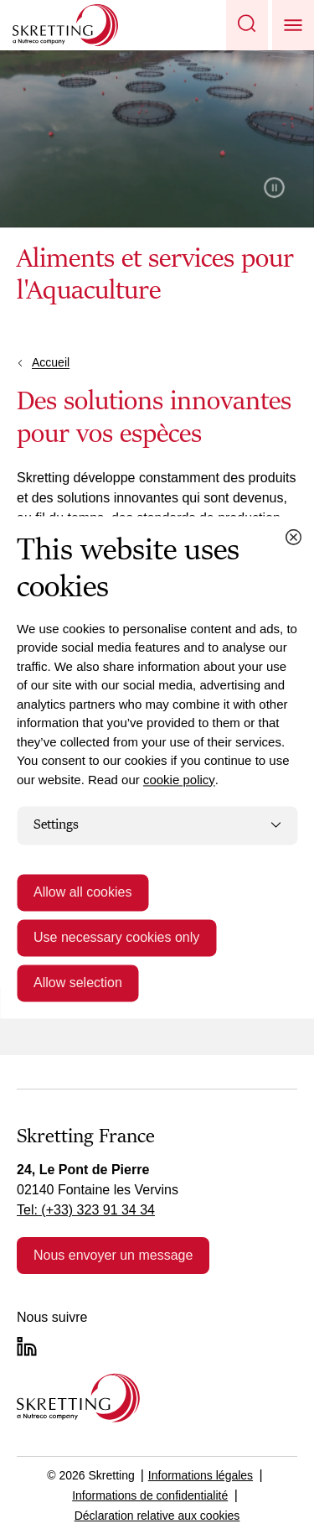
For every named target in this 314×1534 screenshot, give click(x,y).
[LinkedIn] (27, 1346)
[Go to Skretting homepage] (65, 25)
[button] (247, 25)
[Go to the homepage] (78, 1397)
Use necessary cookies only (116, 937)
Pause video (274, 187)
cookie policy (179, 779)
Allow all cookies (82, 892)
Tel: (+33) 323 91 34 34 (86, 1210)
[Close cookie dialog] (293, 536)
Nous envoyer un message (113, 1255)
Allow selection (77, 982)
